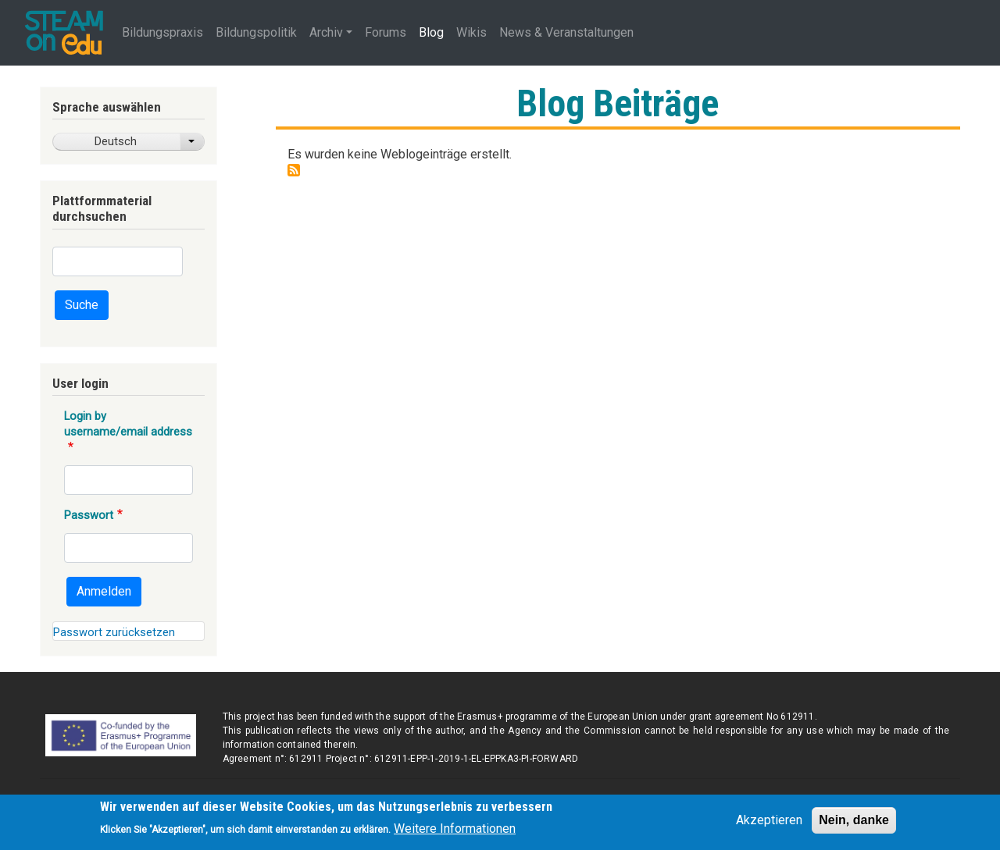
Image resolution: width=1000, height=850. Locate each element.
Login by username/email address (128, 424)
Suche (81, 304)
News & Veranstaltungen (566, 32)
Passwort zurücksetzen (114, 632)
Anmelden (104, 591)
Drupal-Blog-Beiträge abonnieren (294, 170)
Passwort (88, 515)
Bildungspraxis (162, 32)
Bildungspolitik (256, 32)
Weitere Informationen (455, 833)
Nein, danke (854, 823)
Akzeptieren (769, 823)
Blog (431, 32)
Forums (385, 32)
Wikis (471, 32)
